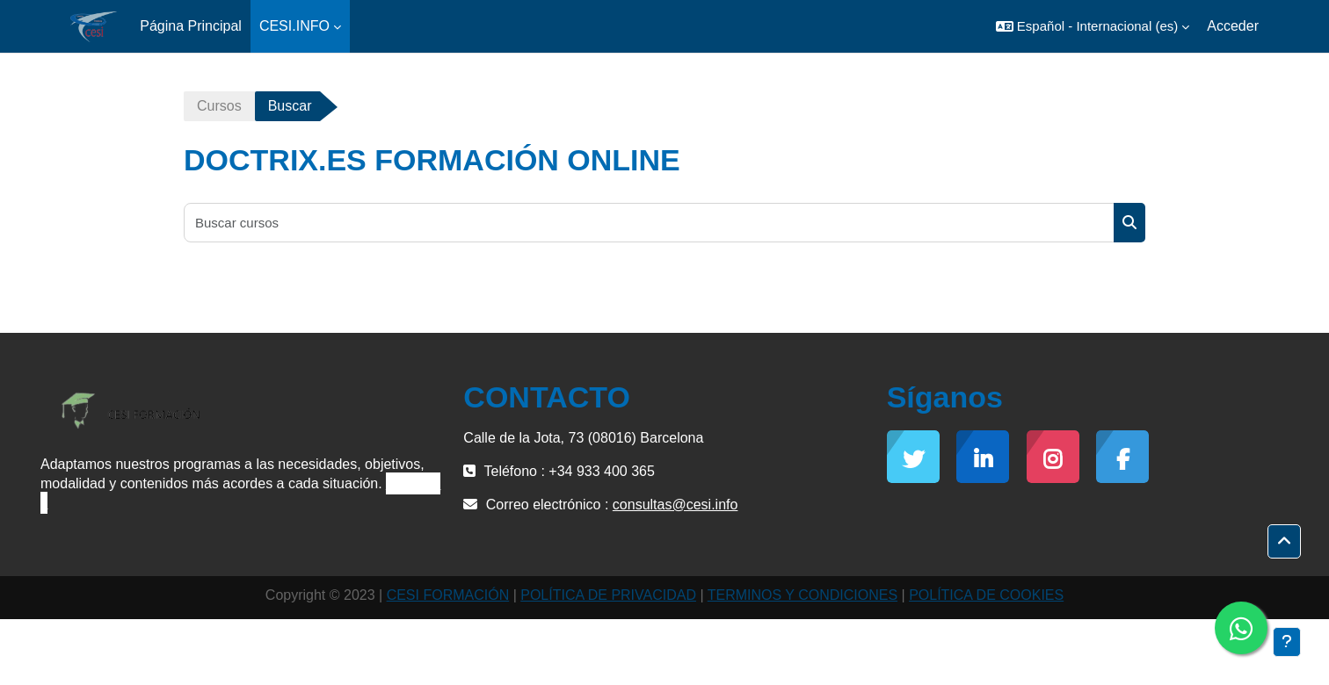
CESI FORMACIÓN (448, 595)
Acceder (1233, 25)
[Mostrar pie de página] (1287, 642)
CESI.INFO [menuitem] (294, 25)
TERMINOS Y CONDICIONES (802, 595)
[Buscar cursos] (649, 222)
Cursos (219, 105)
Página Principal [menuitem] (191, 25)
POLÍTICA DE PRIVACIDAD (608, 595)
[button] (1092, 26)
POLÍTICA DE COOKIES (986, 595)
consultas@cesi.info (675, 504)
